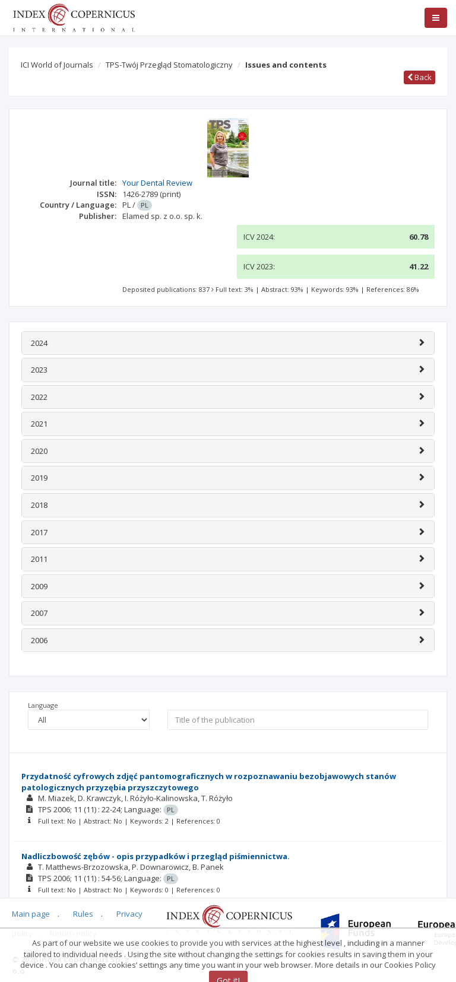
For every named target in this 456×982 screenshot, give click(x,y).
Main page (31, 913)
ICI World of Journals (57, 64)
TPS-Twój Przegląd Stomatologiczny (169, 64)
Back (419, 77)
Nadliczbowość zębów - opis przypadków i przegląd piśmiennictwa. (155, 856)
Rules (83, 913)
